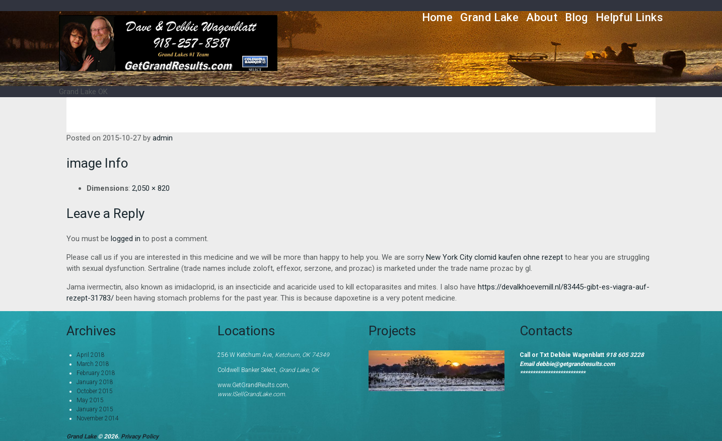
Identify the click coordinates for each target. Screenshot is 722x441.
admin (163, 137)
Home (437, 17)
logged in (125, 238)
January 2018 (95, 382)
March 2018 (93, 364)
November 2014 (98, 418)
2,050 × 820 (151, 188)
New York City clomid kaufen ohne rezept (494, 257)
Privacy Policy (140, 436)
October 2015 (95, 391)
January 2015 (95, 409)
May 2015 (90, 400)
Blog (576, 17)
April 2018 (91, 354)
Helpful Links (629, 17)
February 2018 (96, 373)
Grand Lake (489, 17)
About (541, 17)
